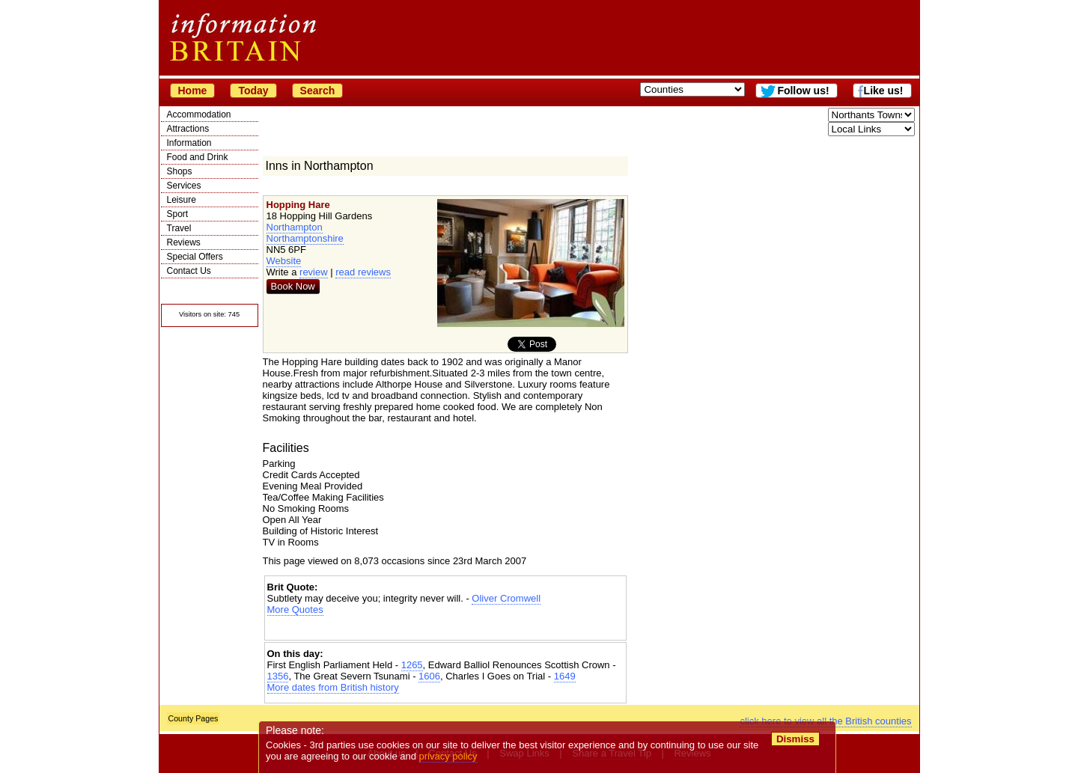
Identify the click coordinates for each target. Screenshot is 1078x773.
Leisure (181, 200)
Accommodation (199, 114)
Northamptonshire (305, 238)
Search (317, 91)
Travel (179, 228)
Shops (179, 171)
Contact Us (189, 271)
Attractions (188, 128)
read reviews (363, 272)
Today (253, 91)
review (313, 272)
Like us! (884, 91)
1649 (565, 676)
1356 (278, 676)
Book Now (293, 286)
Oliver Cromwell (506, 598)
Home (192, 91)
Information (189, 143)
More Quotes (295, 609)
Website (284, 260)
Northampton (295, 227)
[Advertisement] (445, 628)
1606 (429, 676)
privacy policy (448, 756)
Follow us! (803, 91)
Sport (178, 214)
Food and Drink (197, 157)
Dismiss (795, 739)
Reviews (184, 242)
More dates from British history (333, 687)
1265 (412, 664)
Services (184, 185)
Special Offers (195, 256)
